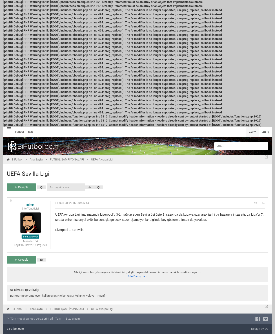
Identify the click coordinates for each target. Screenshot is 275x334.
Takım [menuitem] (59, 318)
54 (36, 241)
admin (30, 204)
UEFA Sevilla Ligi (28, 173)
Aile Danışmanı (137, 276)
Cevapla (21, 187)
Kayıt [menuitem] (252, 132)
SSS (30, 132)
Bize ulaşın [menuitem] (73, 318)
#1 (263, 202)
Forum (19, 132)
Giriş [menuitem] (265, 132)
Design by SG (259, 328)
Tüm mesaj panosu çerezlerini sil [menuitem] (30, 318)
